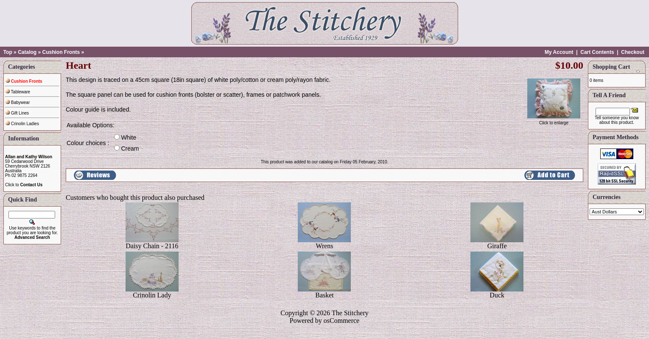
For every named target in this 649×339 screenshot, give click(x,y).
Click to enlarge (553, 121)
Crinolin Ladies (22, 123)
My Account (559, 52)
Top (7, 52)
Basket (324, 295)
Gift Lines (17, 113)
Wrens (324, 245)
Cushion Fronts (61, 52)
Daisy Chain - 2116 (152, 245)
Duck (497, 295)
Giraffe (497, 245)
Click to (23, 184)
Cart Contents (597, 52)
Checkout (632, 52)
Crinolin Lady (152, 295)
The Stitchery (350, 313)
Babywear (17, 102)
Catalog (27, 52)
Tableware (17, 92)
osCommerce (341, 320)
